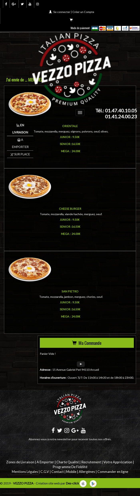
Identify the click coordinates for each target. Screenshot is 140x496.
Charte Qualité (67, 462)
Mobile (71, 472)
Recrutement (91, 462)
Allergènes (87, 472)
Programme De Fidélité (70, 467)
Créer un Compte (83, 12)
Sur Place (20, 154)
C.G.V (44, 472)
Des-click (72, 483)
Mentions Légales (25, 472)
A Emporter (45, 462)
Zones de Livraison (20, 462)
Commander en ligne (112, 472)
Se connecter (61, 12)
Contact (57, 472)
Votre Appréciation (117, 462)
